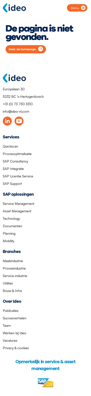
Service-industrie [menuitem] (15, 276)
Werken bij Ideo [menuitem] (14, 333)
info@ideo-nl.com (16, 111)
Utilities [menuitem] (8, 283)
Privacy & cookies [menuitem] (16, 348)
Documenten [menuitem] (12, 226)
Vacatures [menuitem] (10, 340)
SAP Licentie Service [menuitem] (18, 176)
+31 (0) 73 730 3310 (18, 104)
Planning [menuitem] (9, 233)
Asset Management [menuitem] (17, 211)
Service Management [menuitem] (18, 203)
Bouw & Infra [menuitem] (12, 291)
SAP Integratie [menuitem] (13, 169)
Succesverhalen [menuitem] (14, 318)
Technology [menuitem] (11, 218)
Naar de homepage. (22, 49)
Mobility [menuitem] (8, 241)
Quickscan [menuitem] (10, 146)
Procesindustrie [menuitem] (14, 268)
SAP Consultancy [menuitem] (15, 161)
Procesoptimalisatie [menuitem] (17, 154)
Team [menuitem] (7, 325)
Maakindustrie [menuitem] (13, 261)
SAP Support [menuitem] (12, 183)
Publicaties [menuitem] (10, 311)
